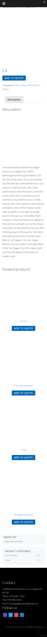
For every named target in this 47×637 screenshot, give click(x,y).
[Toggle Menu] (4, 3)
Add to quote (14, 78)
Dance (23, 85)
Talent (5, 89)
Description (14, 99)
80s (17, 85)
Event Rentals (11, 555)
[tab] (14, 99)
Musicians (33, 85)
